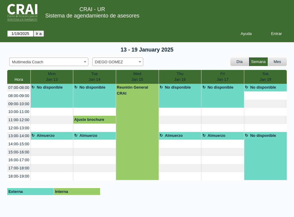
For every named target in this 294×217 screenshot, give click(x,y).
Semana (258, 61)
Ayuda (246, 33)
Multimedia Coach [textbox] (27, 62)
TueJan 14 (94, 76)
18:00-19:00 (18, 176)
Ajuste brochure (89, 119)
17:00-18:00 (18, 168)
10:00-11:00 (18, 111)
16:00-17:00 (18, 160)
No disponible (50, 87)
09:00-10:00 (18, 104)
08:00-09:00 (18, 95)
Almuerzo (46, 135)
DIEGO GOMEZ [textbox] (109, 62)
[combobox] (48, 62)
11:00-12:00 (18, 120)
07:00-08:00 (18, 87)
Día (239, 61)
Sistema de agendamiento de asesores (92, 16)
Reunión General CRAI (132, 90)
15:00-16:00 (18, 152)
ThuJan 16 (180, 76)
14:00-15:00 (18, 144)
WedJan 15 (137, 76)
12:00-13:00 (18, 128)
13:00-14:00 (18, 136)
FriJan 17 (223, 76)
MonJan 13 (52, 76)
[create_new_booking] (265, 96)
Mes (277, 61)
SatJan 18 (265, 76)
